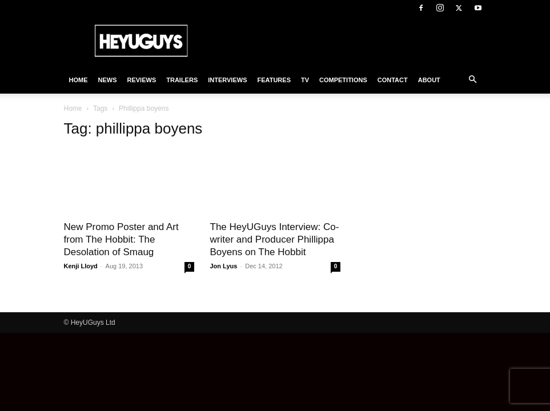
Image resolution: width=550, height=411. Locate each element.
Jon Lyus (224, 266)
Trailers (182, 79)
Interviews (227, 79)
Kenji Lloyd (81, 266)
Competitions (343, 79)
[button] (473, 79)
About (429, 79)
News (107, 79)
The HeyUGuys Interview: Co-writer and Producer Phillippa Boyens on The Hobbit (274, 239)
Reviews (141, 79)
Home (78, 79)
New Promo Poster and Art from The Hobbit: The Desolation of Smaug (121, 239)
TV (305, 79)
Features (274, 79)
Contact (393, 79)
